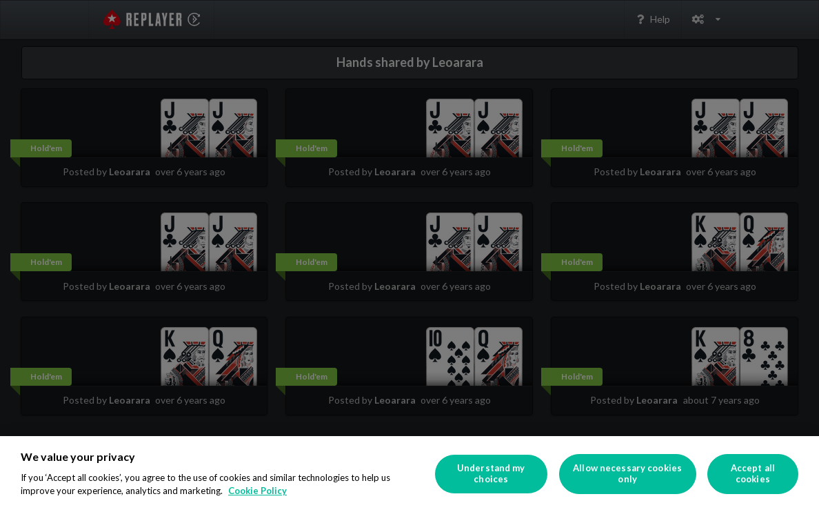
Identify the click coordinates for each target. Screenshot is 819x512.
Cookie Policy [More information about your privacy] (257, 490)
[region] (409, 474)
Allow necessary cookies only (627, 473)
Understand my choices (491, 473)
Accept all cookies (753, 473)
